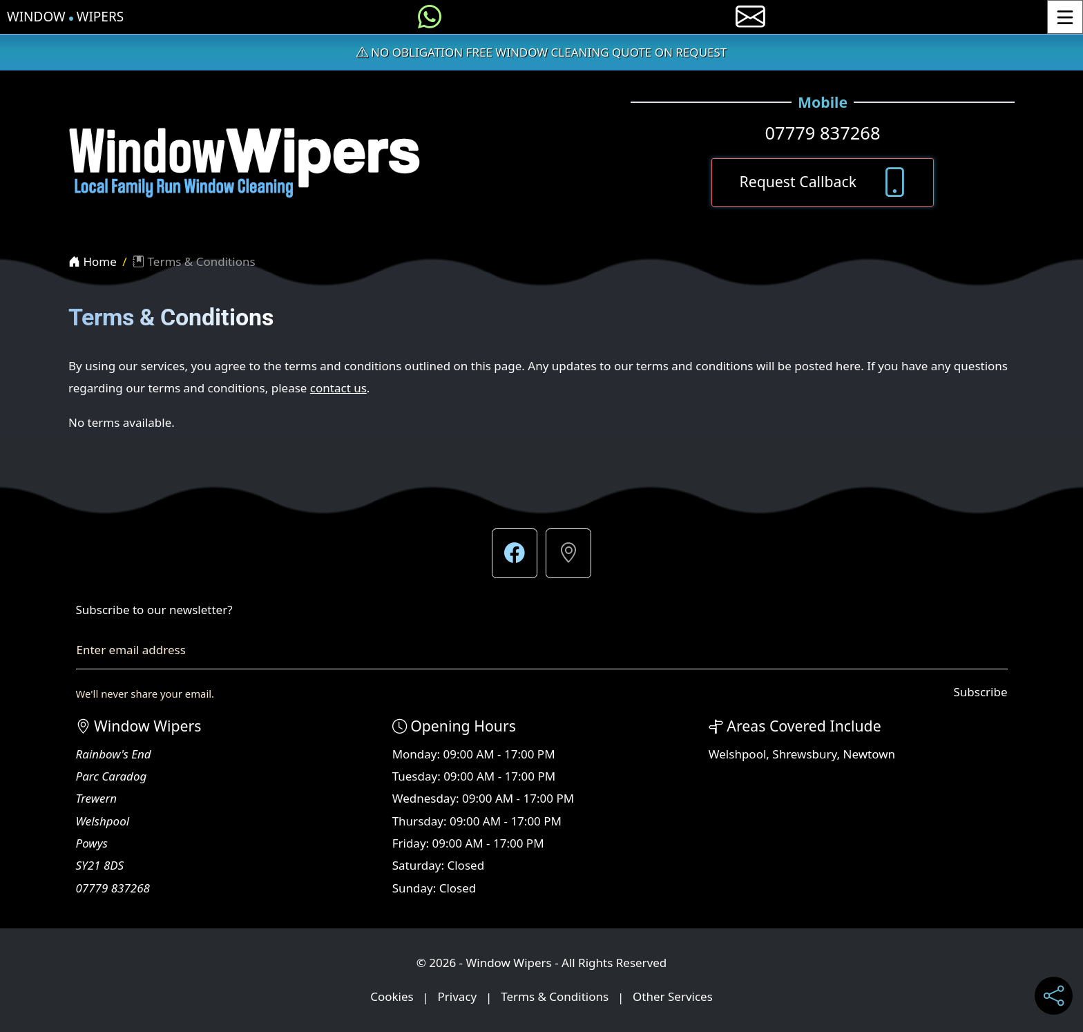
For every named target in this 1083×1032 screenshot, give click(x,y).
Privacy (457, 997)
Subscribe (980, 692)
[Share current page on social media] (1054, 996)
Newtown (869, 754)
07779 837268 (822, 132)
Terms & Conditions (554, 997)
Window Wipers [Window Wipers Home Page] (65, 17)
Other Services (673, 997)
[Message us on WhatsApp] (429, 17)
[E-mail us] (750, 17)
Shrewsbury (804, 754)
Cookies (392, 997)
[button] (514, 553)
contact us (338, 388)
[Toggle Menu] (1065, 17)
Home (92, 261)
